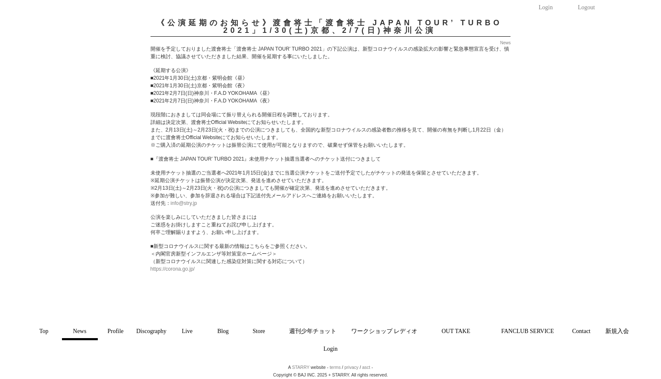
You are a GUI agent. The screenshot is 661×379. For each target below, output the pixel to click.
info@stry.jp (184, 203)
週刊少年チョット (312, 331)
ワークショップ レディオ (384, 331)
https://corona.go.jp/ (172, 269)
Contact (581, 331)
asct (366, 367)
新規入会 (617, 331)
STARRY (300, 367)
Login (546, 7)
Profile (115, 331)
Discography (151, 331)
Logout (586, 7)
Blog (222, 331)
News (79, 331)
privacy (351, 367)
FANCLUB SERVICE (527, 331)
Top (43, 331)
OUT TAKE (456, 331)
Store (259, 331)
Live (187, 331)
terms (335, 367)
